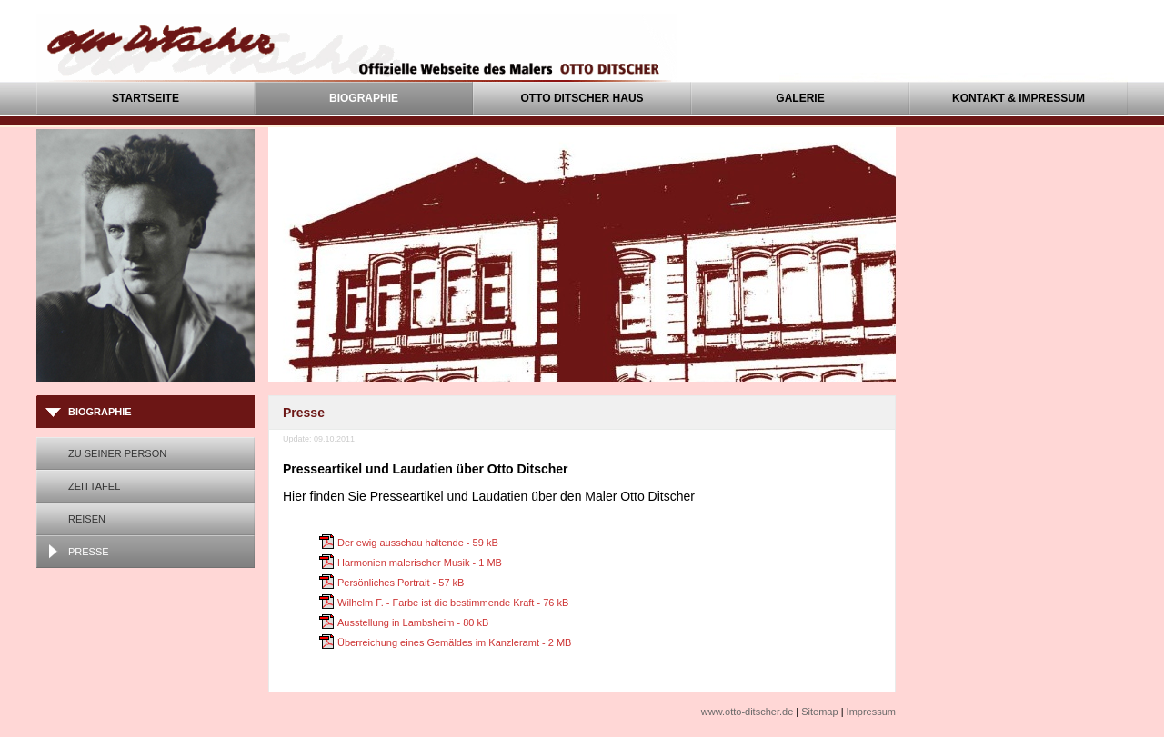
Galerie (800, 98)
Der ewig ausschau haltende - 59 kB (417, 542)
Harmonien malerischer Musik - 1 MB (419, 562)
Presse (88, 551)
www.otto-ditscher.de (747, 711)
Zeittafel (94, 486)
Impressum (871, 711)
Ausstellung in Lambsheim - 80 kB (412, 622)
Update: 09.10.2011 (319, 438)
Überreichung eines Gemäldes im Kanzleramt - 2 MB (454, 642)
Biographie (363, 98)
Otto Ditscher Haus (581, 98)
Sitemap (819, 711)
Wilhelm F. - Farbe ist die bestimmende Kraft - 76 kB (452, 602)
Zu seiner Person (117, 453)
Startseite (145, 98)
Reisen (86, 518)
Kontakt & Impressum (1018, 98)
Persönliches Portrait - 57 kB (400, 582)
